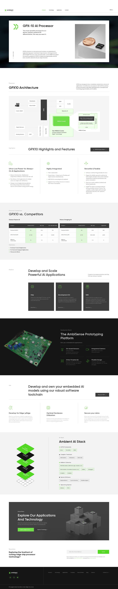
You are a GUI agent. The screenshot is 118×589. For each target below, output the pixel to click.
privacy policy (93, 558)
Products (44, 10)
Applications (59, 10)
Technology (51, 10)
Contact (66, 10)
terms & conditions (79, 558)
